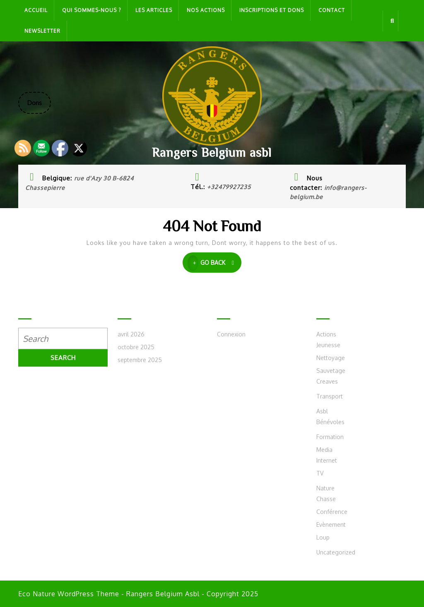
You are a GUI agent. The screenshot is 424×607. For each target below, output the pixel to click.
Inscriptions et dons (271, 10)
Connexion (231, 454)
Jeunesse (328, 464)
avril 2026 (131, 454)
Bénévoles (330, 541)
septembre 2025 (140, 479)
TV (319, 593)
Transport (329, 516)
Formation (330, 556)
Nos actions (206, 10)
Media (324, 569)
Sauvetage (330, 490)
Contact (331, 10)
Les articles (153, 10)
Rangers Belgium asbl (212, 152)
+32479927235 (229, 186)
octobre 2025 (136, 466)
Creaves (327, 501)
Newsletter (42, 31)
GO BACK (215, 263)
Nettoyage (330, 477)
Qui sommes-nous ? (91, 10)
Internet (326, 580)
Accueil (36, 10)
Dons (39, 106)
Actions (326, 454)
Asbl (322, 531)
